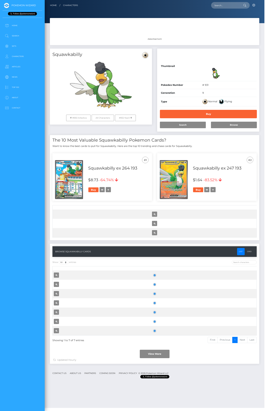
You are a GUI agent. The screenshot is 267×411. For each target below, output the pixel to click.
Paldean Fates (141, 271)
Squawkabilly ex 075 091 (105, 270)
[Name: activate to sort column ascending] (107, 210)
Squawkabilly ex (100, 233)
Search (183, 125)
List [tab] (241, 342)
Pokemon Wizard (24, 5)
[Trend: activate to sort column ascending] (221, 210)
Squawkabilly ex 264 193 (96, 386)
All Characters (103, 118)
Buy (208, 113)
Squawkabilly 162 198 (103, 308)
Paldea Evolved (142, 233)
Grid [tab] (249, 342)
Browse (234, 125)
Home (53, 5)
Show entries (64, 354)
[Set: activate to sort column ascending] (142, 210)
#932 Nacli (125, 118)
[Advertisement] (22, 138)
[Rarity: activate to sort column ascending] (175, 210)
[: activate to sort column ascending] (57, 210)
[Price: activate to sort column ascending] (201, 210)
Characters (70, 5)
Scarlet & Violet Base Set (141, 309)
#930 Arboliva (78, 118)
